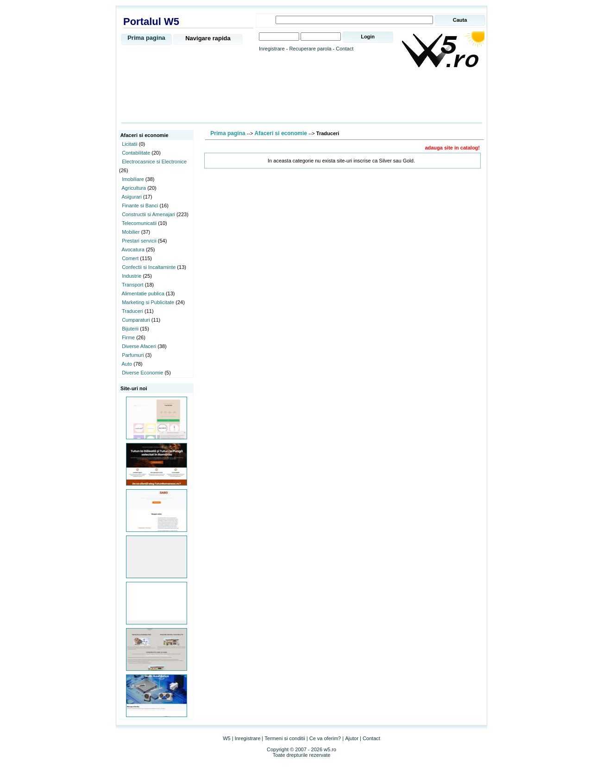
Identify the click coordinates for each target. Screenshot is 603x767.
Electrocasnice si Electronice (154, 161)
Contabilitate (136, 153)
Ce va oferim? (325, 738)
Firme (128, 337)
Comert (130, 258)
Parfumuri (133, 355)
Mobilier (131, 232)
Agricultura (134, 188)
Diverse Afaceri (139, 346)
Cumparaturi (136, 320)
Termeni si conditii (284, 738)
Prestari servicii (139, 240)
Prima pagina (146, 37)
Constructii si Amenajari (148, 214)
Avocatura (133, 249)
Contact (344, 48)
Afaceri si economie (281, 133)
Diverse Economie (142, 372)
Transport (133, 284)
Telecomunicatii (139, 223)
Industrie (131, 276)
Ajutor (351, 738)
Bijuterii (130, 328)
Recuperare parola (310, 48)
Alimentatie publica (143, 293)
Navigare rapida (208, 38)
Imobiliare (133, 179)
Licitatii (130, 144)
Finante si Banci (140, 205)
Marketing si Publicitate (148, 302)
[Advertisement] (301, 96)
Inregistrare (272, 48)
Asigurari (132, 197)
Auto (127, 364)
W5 (227, 738)
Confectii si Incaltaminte (149, 267)
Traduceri (132, 311)
